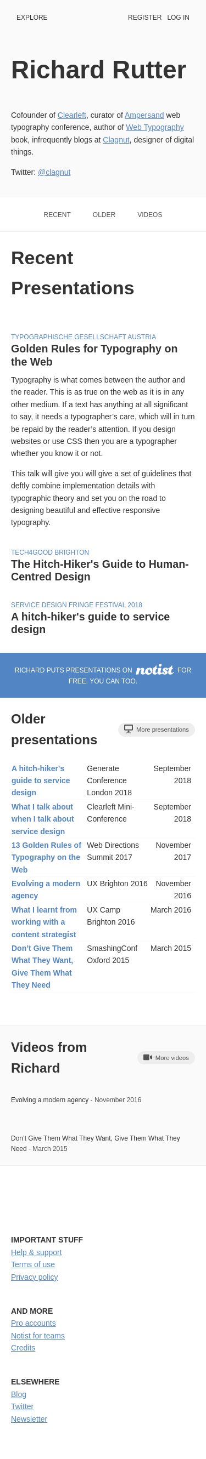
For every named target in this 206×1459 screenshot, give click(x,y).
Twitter (22, 1406)
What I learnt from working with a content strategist (44, 922)
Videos (149, 215)
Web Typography (154, 127)
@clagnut (54, 172)
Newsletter (29, 1419)
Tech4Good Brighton (50, 552)
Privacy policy (34, 1277)
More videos (166, 1057)
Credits (23, 1347)
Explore (32, 17)
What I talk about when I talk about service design (43, 819)
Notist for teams (38, 1335)
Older (104, 215)
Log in (178, 17)
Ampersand (144, 115)
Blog (18, 1394)
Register (145, 17)
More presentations (156, 729)
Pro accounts (33, 1323)
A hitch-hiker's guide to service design (41, 780)
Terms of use (33, 1264)
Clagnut (116, 139)
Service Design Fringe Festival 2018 (76, 605)
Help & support (36, 1252)
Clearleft (72, 115)
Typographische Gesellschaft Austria (83, 337)
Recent (57, 215)
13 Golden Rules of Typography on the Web (46, 857)
